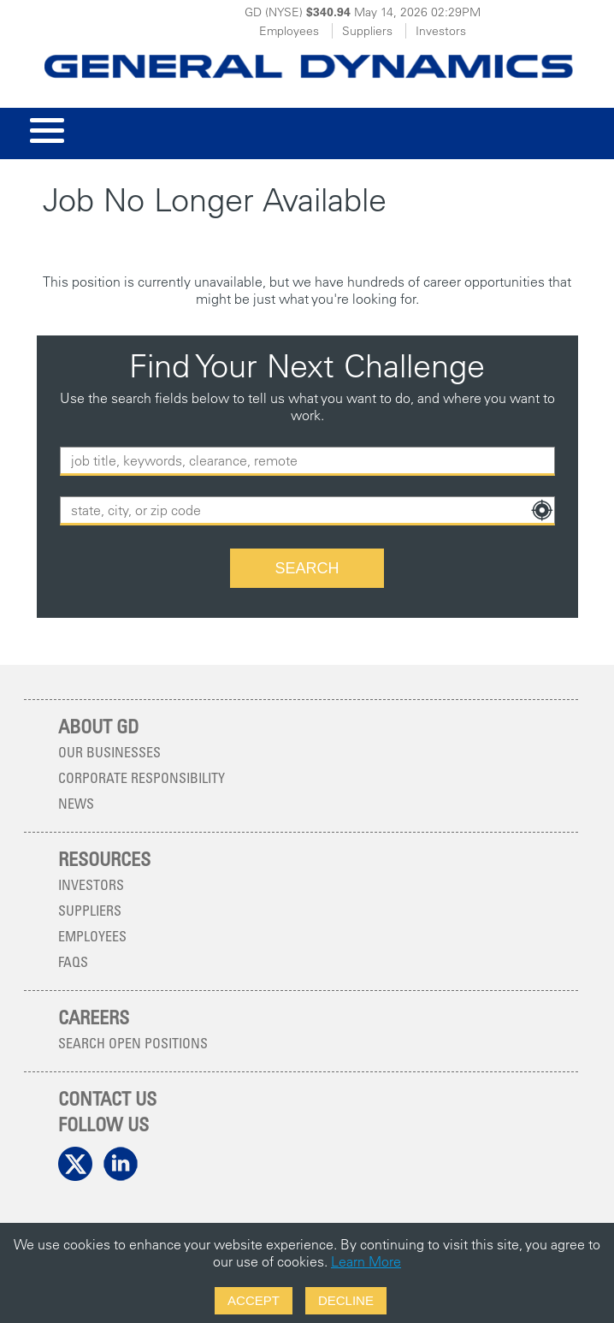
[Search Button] (307, 568)
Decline (346, 1300)
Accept (253, 1300)
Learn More (366, 1261)
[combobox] (307, 510)
